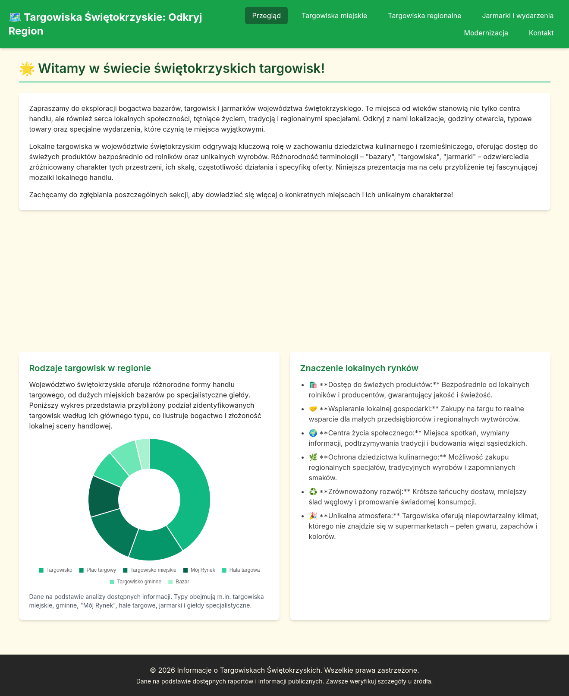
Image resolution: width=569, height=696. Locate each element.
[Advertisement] (285, 280)
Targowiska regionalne (424, 15)
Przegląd (266, 15)
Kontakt (541, 32)
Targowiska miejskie (334, 15)
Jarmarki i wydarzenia (517, 15)
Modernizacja (486, 32)
